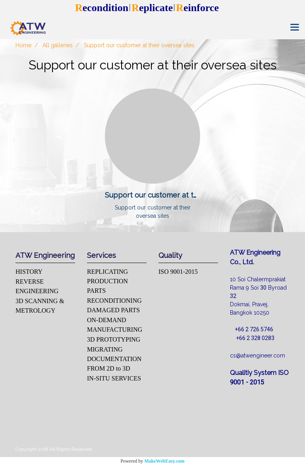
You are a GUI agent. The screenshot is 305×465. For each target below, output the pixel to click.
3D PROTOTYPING (113, 339)
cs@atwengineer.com (257, 355)
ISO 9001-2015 (178, 271)
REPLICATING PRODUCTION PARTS (107, 281)
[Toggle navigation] (294, 28)
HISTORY (28, 271)
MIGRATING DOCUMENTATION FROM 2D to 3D (114, 359)
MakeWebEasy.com (165, 461)
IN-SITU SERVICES (114, 378)
